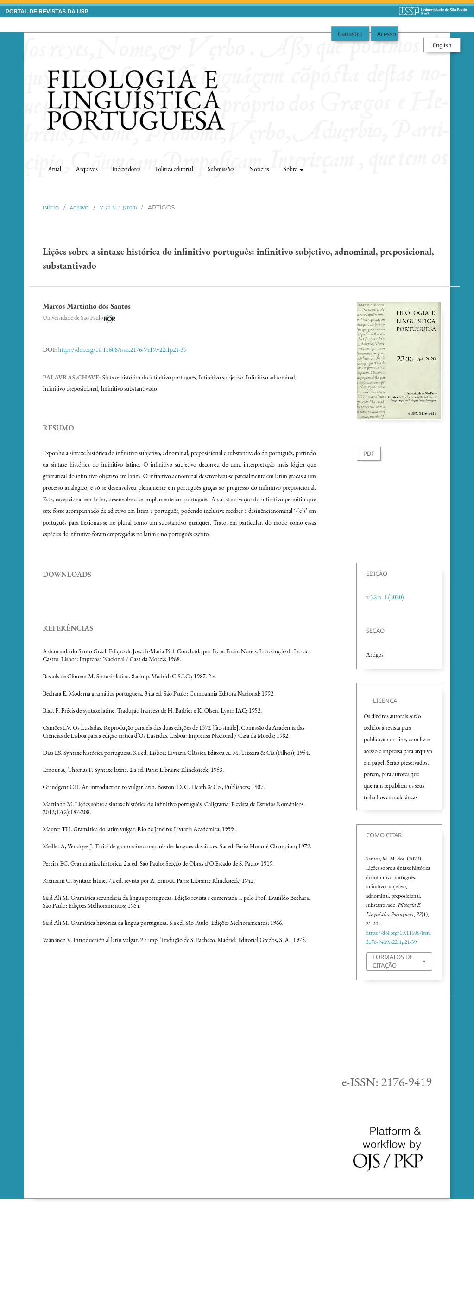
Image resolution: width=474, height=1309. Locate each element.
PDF (368, 453)
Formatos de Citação (393, 961)
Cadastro (350, 34)
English (442, 45)
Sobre (291, 169)
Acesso (386, 34)
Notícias (259, 169)
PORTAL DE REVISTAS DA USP (47, 11)
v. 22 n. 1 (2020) (118, 207)
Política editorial (174, 169)
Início (51, 207)
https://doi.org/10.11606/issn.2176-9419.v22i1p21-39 (122, 350)
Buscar (428, 166)
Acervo (79, 207)
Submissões (221, 169)
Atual (54, 169)
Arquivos (86, 169)
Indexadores (126, 169)
